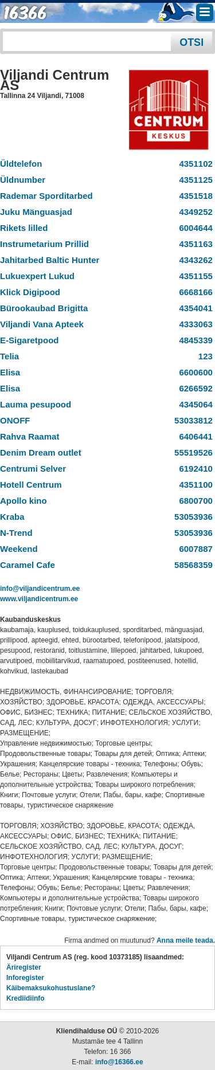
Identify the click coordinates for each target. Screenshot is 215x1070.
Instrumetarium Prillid (44, 244)
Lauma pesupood (35, 404)
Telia (9, 356)
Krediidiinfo (25, 998)
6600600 (193, 372)
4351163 (193, 244)
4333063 (193, 324)
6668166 (193, 292)
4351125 (193, 180)
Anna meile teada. (186, 940)
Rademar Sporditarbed (46, 196)
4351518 (193, 196)
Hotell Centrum (31, 484)
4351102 (193, 163)
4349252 (193, 212)
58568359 (191, 565)
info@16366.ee (119, 1062)
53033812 (191, 420)
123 (202, 356)
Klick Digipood (30, 292)
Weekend (19, 549)
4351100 (193, 484)
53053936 (191, 517)
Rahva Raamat (29, 436)
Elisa (10, 372)
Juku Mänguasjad (36, 212)
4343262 (193, 260)
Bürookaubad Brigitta (44, 308)
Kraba (12, 517)
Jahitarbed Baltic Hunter (49, 260)
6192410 (193, 468)
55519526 (191, 452)
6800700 (193, 500)
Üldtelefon (21, 163)
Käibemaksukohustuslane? (50, 988)
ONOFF (15, 420)
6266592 (193, 388)
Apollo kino (23, 500)
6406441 (193, 436)
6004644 (193, 228)
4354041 (193, 308)
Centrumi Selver (33, 468)
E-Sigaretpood (29, 340)
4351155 (193, 276)
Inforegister (25, 978)
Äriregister (23, 967)
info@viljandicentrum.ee (40, 589)
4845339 (193, 340)
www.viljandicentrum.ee (39, 599)
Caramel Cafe (27, 565)
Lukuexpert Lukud (37, 276)
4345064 (193, 404)
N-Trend (16, 533)
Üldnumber (22, 180)
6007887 (193, 549)
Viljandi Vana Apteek (42, 324)
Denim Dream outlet (40, 452)
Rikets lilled (24, 228)
